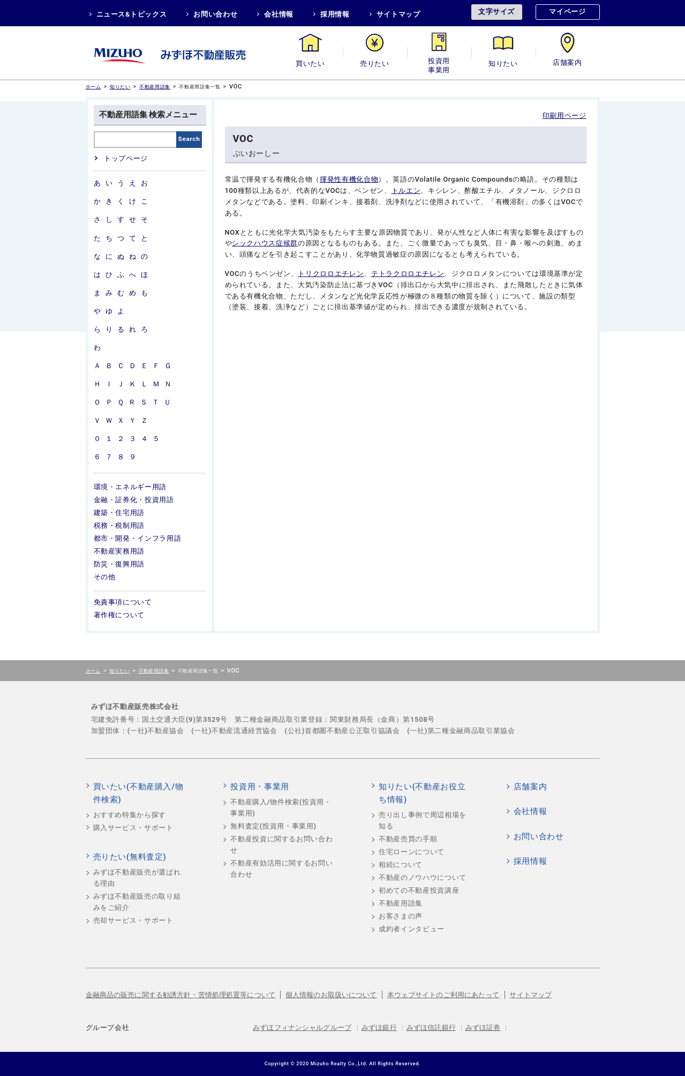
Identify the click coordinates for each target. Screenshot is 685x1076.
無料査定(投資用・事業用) (273, 826)
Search (189, 139)
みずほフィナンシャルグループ (302, 1027)
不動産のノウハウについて (422, 877)
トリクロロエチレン (331, 274)
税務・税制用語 (119, 525)
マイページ (567, 12)
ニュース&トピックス (131, 14)
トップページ (126, 158)
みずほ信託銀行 (431, 1027)
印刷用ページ (564, 115)
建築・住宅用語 (119, 513)
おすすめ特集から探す (130, 815)
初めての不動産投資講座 (419, 890)
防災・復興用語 (119, 564)
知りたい (503, 63)
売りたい (374, 63)
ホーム (93, 86)
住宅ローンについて (412, 852)
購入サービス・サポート (133, 828)
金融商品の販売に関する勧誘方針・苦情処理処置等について (181, 995)
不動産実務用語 (119, 551)
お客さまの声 (401, 916)
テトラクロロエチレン (408, 274)
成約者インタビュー (412, 929)
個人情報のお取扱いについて (331, 995)
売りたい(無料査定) (130, 857)
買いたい (310, 63)
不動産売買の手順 (408, 839)
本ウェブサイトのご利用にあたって (443, 995)
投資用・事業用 (439, 63)
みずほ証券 (483, 1027)
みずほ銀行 (379, 1027)
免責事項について (123, 602)
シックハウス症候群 (265, 243)
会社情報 (278, 14)
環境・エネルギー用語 (130, 487)
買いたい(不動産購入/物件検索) (138, 793)
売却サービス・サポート (133, 920)
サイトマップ (398, 14)
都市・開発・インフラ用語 (138, 538)
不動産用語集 (154, 86)
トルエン (406, 190)
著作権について (119, 615)
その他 (105, 577)
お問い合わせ (215, 14)
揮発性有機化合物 (349, 179)
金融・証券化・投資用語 (134, 500)
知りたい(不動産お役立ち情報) (422, 793)
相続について (401, 865)
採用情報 (335, 14)
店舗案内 (567, 63)
